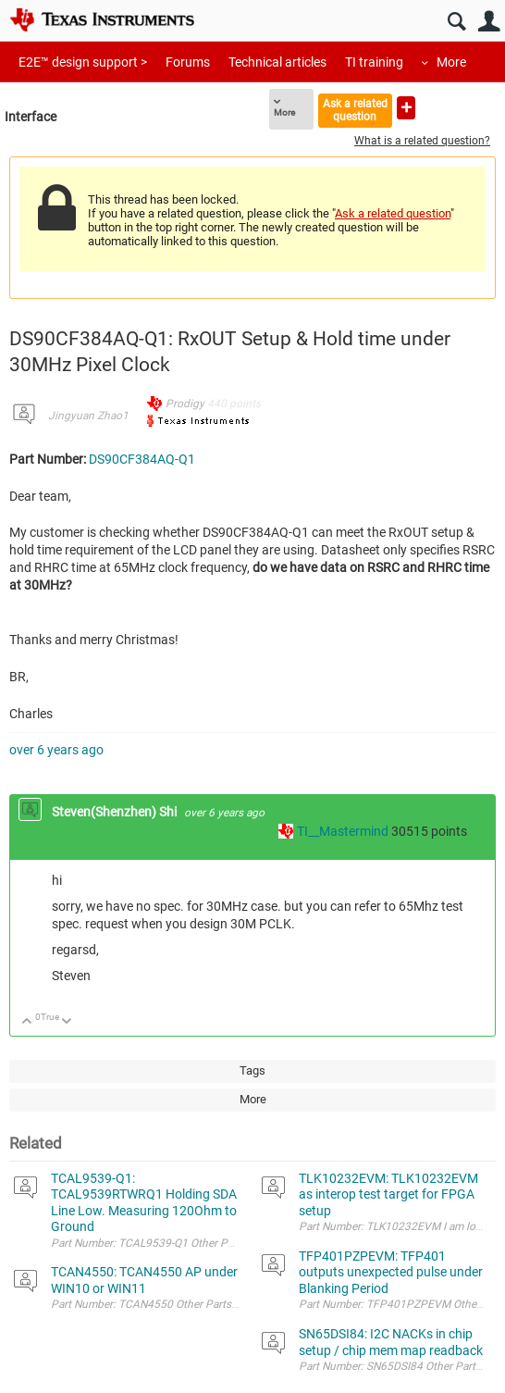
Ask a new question (406, 107)
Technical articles (277, 62)
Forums (188, 62)
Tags (252, 1070)
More (451, 62)
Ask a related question (355, 109)
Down (67, 1022)
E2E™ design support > (82, 62)
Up (27, 1022)
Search (456, 22)
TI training (374, 62)
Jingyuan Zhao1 (88, 415)
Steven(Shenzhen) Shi (115, 811)
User (489, 22)
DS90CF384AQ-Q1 (142, 459)
